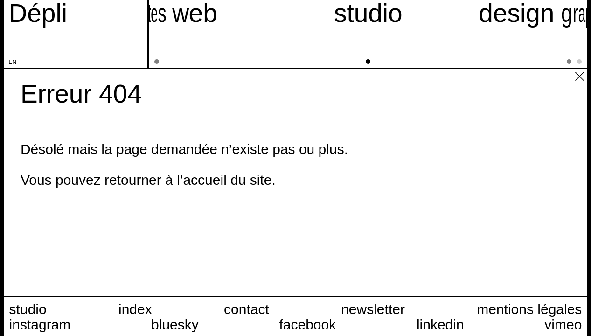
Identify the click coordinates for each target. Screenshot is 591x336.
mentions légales (529, 309)
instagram (40, 324)
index (135, 309)
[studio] (368, 34)
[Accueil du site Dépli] (38, 13)
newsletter (373, 309)
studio (28, 309)
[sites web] (164, 34)
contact (246, 309)
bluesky (175, 324)
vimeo (563, 324)
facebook (307, 324)
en (13, 62)
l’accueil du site (224, 180)
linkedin (440, 324)
